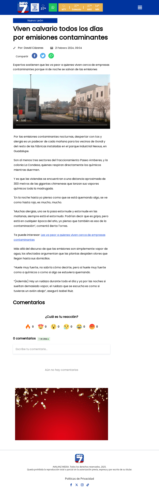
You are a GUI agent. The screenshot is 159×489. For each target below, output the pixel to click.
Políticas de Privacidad (79, 479)
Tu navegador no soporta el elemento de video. (61, 101)
